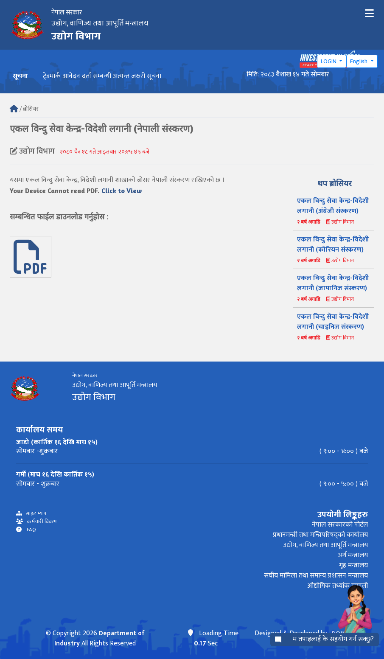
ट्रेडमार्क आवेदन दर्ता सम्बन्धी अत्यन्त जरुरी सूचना (102, 76)
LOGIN (329, 61)
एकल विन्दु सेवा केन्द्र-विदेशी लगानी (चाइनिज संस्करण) (333, 322)
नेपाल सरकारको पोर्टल (340, 524)
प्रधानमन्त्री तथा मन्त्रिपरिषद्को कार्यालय (320, 535)
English (359, 61)
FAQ (29, 529)
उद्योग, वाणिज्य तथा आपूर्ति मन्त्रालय (325, 545)
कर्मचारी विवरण (40, 521)
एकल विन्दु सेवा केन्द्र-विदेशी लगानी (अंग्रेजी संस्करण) (333, 206)
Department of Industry (99, 638)
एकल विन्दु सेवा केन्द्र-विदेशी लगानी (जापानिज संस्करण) (333, 283)
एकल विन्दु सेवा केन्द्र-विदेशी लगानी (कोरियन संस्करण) (333, 244)
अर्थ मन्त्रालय (353, 555)
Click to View (121, 190)
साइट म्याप (34, 513)
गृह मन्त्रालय (353, 565)
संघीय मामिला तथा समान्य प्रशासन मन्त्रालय (316, 575)
